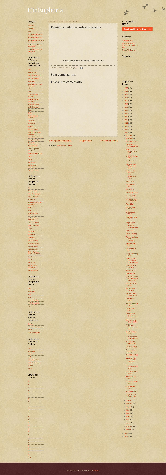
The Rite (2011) (131, 196)
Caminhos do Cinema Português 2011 (132, 315)
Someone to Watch (34, 333)
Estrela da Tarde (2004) (131, 332)
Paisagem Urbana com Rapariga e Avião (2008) (132, 278)
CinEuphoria (45, 10)
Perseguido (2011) (132, 192)
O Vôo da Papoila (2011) (132, 382)
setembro (129, 404)
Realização (31, 81)
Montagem (31, 123)
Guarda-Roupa (32, 143)
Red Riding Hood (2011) (131, 218)
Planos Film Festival (128, 50)
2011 (126, 132)
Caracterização (33, 146)
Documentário (32, 72)
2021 (126, 101)
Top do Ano (31, 162)
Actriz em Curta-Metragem (33, 100)
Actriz (29, 92)
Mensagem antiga (109, 141)
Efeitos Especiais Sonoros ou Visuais (34, 253)
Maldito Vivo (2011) (130, 299)
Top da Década (33, 170)
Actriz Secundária (33, 107)
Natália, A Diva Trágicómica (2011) (131, 166)
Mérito (30, 330)
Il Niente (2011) (131, 270)
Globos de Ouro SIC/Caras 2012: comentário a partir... (131, 174)
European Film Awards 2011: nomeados (131, 360)
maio (128, 416)
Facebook (31, 25)
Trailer (30, 159)
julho (128, 410)
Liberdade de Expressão (36, 327)
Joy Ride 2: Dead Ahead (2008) (131, 200)
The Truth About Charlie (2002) (131, 321)
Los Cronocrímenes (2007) (132, 366)
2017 (126, 113)
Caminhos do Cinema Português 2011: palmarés (132, 224)
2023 (126, 94)
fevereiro (129, 426)
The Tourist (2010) (132, 141)
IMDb (29, 31)
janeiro (128, 429)
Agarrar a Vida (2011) (130, 244)
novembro (129, 138)
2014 (126, 123)
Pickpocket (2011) (132, 391)
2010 (126, 433)
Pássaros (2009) (131, 347)
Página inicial (86, 141)
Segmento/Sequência (35, 153)
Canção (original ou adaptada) (34, 133)
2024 (126, 91)
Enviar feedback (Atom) (64, 145)
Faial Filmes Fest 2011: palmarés (132, 337)
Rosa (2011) (130, 204)
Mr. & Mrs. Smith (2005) (131, 284)
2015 (126, 120)
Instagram (31, 28)
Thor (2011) (130, 189)
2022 (126, 97)
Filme (29, 69)
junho (128, 413)
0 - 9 (29, 458)
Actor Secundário (33, 104)
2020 (126, 104)
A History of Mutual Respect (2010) (132, 326)
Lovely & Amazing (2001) (132, 254)
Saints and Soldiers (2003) (132, 145)
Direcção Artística (33, 140)
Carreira (30, 324)
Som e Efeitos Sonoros (35, 137)
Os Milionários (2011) (130, 387)
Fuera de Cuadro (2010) (131, 351)
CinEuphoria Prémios (35, 37)
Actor (29, 89)
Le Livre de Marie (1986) (131, 372)
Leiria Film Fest (127, 41)
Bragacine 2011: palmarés (131, 289)
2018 (126, 110)
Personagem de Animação (33, 116)
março (128, 423)
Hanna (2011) (130, 231)
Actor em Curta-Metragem (33, 95)
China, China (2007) (130, 309)
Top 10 (30, 368)
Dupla (30, 113)
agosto (128, 407)
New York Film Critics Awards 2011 (131, 151)
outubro (129, 400)
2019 (126, 107)
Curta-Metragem (33, 78)
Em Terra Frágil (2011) (131, 249)
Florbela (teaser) (131, 234)
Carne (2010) (130, 273)
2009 (126, 436)
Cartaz (30, 156)
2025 (126, 88)
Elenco (30, 110)
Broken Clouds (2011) (131, 377)
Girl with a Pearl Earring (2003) (131, 294)
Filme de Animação (34, 75)
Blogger (96, 470)
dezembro (129, 135)
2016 (126, 117)
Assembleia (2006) (132, 355)
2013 (126, 126)
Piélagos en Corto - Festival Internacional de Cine (130, 45)
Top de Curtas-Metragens (32, 166)
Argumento (31, 120)
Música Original (33, 129)
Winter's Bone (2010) (130, 208)
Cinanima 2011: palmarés (131, 266)
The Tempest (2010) (130, 185)
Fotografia (31, 126)
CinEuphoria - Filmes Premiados (35, 46)
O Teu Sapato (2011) (130, 213)
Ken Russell (130, 161)
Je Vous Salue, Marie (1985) (131, 342)
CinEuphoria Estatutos (35, 34)
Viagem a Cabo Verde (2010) (131, 395)
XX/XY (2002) (130, 181)
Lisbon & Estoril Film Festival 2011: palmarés (132, 260)
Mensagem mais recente (59, 141)
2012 (126, 129)
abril (127, 419)
